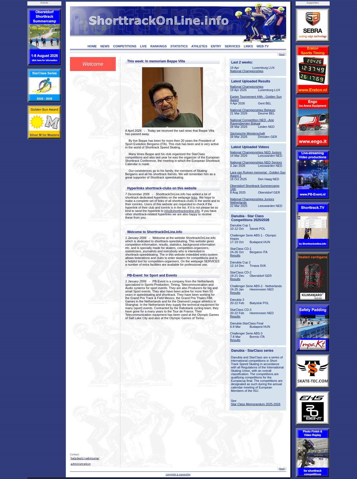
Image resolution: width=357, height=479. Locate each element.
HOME (92, 46)
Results (235, 255)
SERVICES (232, 46)
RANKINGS (158, 46)
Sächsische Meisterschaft (247, 133)
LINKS (248, 46)
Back (282, 54)
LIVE (143, 46)
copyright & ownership (178, 474)
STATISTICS (179, 46)
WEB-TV (263, 46)
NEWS (105, 46)
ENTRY (216, 46)
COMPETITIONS (124, 46)
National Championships (246, 71)
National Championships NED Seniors (256, 162)
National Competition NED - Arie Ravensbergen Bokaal (252, 121)
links (194, 197)
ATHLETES (199, 46)
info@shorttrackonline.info (182, 210)
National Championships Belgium (252, 110)
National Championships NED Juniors (255, 152)
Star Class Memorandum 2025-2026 (255, 404)
